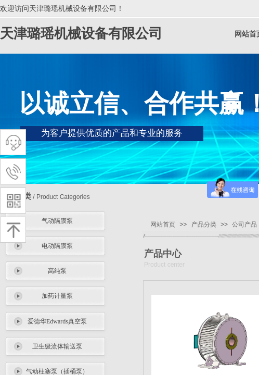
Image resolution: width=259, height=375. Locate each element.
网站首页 (162, 224)
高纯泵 (57, 270)
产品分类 (203, 224)
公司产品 (244, 224)
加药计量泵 (57, 295)
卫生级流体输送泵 (57, 346)
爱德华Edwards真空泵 (57, 321)
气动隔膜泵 (57, 220)
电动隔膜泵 (57, 245)
